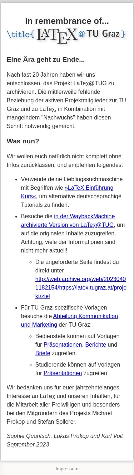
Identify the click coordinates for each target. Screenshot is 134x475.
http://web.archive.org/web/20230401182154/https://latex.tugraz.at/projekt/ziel (80, 287)
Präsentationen (63, 345)
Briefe (42, 353)
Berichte (95, 345)
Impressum (67, 468)
